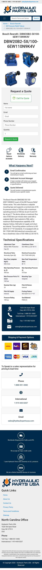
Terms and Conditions (11, 511)
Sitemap (6, 515)
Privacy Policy (8, 507)
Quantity (7, 130)
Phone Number (9, 121)
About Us (6, 499)
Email (6, 112)
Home (5, 495)
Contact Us (7, 503)
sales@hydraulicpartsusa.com (30, 1)
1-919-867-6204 (29, 321)
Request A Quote (11, 139)
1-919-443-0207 (31, 316)
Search (36, 18)
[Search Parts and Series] (21, 18)
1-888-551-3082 (30, 314)
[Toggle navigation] (4, 18)
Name (6, 104)
